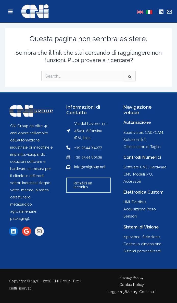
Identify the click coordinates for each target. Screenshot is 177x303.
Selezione (151, 237)
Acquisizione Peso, (140, 209)
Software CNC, (136, 167)
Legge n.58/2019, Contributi (132, 292)
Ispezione (132, 237)
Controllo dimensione (142, 244)
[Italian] (149, 12)
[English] (140, 12)
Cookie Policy (131, 284)
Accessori (132, 181)
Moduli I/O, (143, 174)
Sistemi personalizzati (142, 251)
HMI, (127, 202)
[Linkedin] (161, 11)
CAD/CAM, (154, 132)
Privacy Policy (131, 277)
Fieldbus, (139, 202)
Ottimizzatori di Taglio (142, 147)
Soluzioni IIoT (134, 139)
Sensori (130, 216)
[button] (88, 185)
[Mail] (169, 11)
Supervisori (133, 132)
